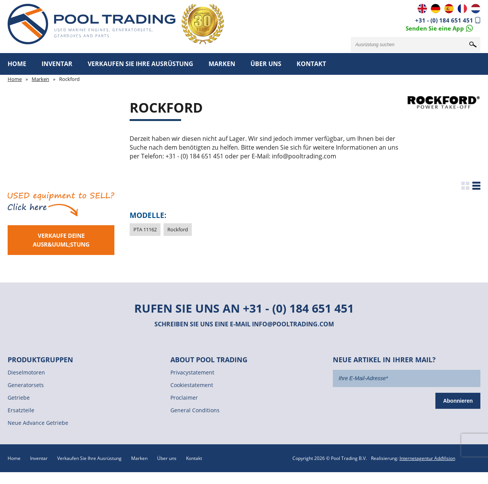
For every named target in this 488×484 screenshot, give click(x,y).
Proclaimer (184, 397)
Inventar (57, 64)
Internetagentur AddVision (427, 458)
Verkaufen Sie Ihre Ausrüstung (140, 64)
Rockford (177, 229)
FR (462, 8)
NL (475, 8)
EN (422, 8)
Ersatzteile (21, 410)
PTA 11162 (145, 229)
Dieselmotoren (26, 372)
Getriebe (19, 397)
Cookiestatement (191, 385)
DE (435, 8)
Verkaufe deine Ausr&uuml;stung (61, 240)
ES (449, 8)
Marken (222, 64)
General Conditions (195, 410)
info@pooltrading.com (293, 324)
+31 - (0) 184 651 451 (444, 20)
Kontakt (311, 64)
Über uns (265, 64)
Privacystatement (192, 372)
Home (17, 64)
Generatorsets (26, 385)
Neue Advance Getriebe (38, 422)
